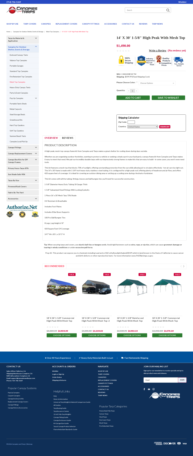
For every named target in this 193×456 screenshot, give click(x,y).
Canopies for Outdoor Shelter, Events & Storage (28, 32)
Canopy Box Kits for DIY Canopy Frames (18, 161)
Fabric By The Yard (15, 193)
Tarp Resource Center (61, 411)
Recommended (54, 266)
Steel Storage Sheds (17, 114)
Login (54, 374)
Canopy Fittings (14, 147)
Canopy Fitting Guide (61, 417)
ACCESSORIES (110, 24)
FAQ (55, 396)
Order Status (57, 377)
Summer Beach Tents (18, 136)
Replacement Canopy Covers (18, 402)
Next (184, 266)
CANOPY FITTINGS (91, 24)
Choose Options (61, 335)
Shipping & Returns (59, 380)
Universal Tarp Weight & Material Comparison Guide (72, 402)
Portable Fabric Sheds (18, 104)
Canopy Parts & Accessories (18, 408)
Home (8, 32)
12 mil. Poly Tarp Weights (62, 414)
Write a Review (157, 50)
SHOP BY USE (12, 24)
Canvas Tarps (103, 414)
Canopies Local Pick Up (19, 141)
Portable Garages (16, 66)
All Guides (57, 405)
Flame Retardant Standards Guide (65, 429)
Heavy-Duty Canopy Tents (20, 87)
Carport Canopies (14, 396)
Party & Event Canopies (19, 93)
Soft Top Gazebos (17, 131)
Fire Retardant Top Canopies (21, 77)
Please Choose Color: (127, 82)
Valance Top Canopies (18, 60)
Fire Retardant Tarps (106, 426)
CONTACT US (128, 24)
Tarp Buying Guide (60, 408)
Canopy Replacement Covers (20, 153)
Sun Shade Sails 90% (16, 174)
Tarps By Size (13, 180)
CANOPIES (46, 24)
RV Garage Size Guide (61, 423)
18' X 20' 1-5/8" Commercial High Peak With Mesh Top (166, 319)
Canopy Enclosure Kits (16, 399)
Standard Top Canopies (19, 71)
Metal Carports (16, 109)
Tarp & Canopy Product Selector (65, 426)
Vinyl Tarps (103, 417)
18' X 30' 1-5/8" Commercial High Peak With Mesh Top (60, 319)
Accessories (13, 199)
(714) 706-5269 (13, 2)
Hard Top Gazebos (17, 125)
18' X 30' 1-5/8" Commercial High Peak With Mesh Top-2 (95, 319)
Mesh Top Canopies (52, 32)
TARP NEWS (157, 24)
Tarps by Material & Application (16, 39)
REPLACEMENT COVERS (67, 24)
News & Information (61, 399)
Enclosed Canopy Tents (19, 55)
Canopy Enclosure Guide (62, 420)
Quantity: (121, 90)
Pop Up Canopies (16, 98)
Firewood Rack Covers (17, 186)
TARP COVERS (30, 24)
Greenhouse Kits (16, 120)
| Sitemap (29, 444)
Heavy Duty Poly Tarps (107, 411)
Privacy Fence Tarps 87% (18, 168)
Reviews (67, 138)
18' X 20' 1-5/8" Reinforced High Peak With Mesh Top (130, 319)
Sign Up (61, 374)
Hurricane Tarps (105, 420)
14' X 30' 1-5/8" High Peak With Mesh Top (75, 32)
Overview (51, 138)
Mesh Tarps (103, 423)
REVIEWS (143, 24)
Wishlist (182, 2)
